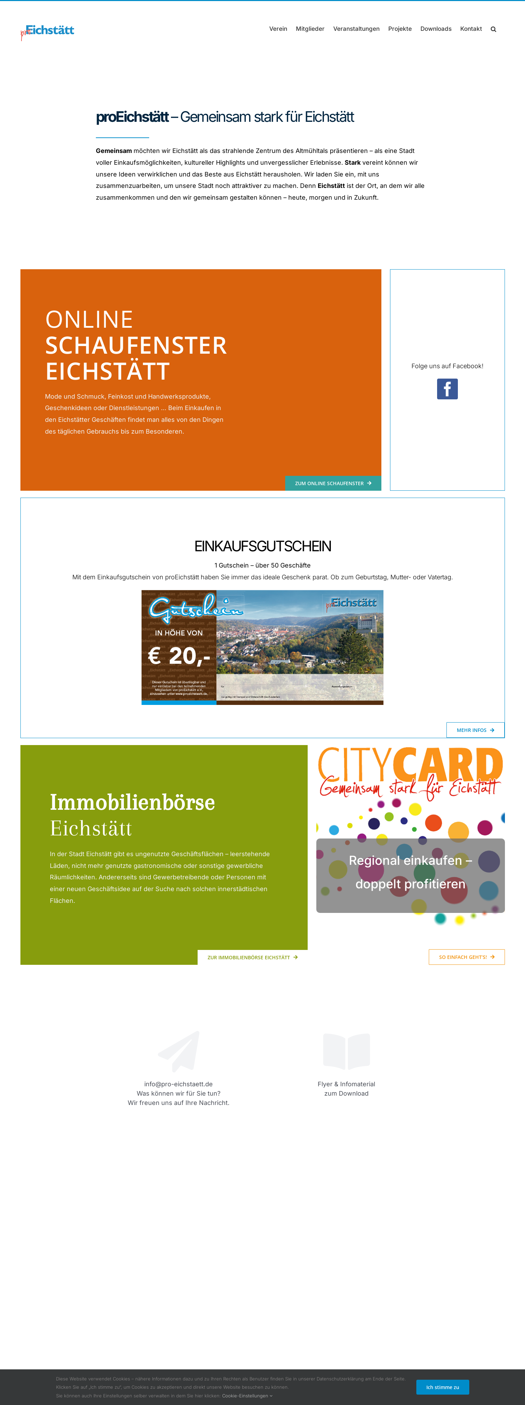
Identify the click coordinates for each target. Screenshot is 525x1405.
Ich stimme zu (442, 1387)
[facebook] (447, 389)
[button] (493, 28)
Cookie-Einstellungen (247, 1395)
